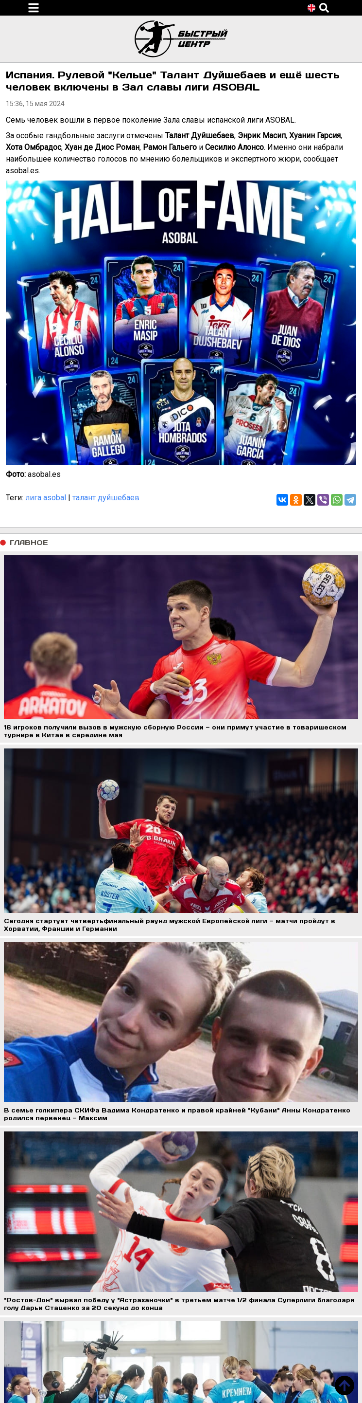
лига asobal (45, 497)
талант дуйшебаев (105, 497)
